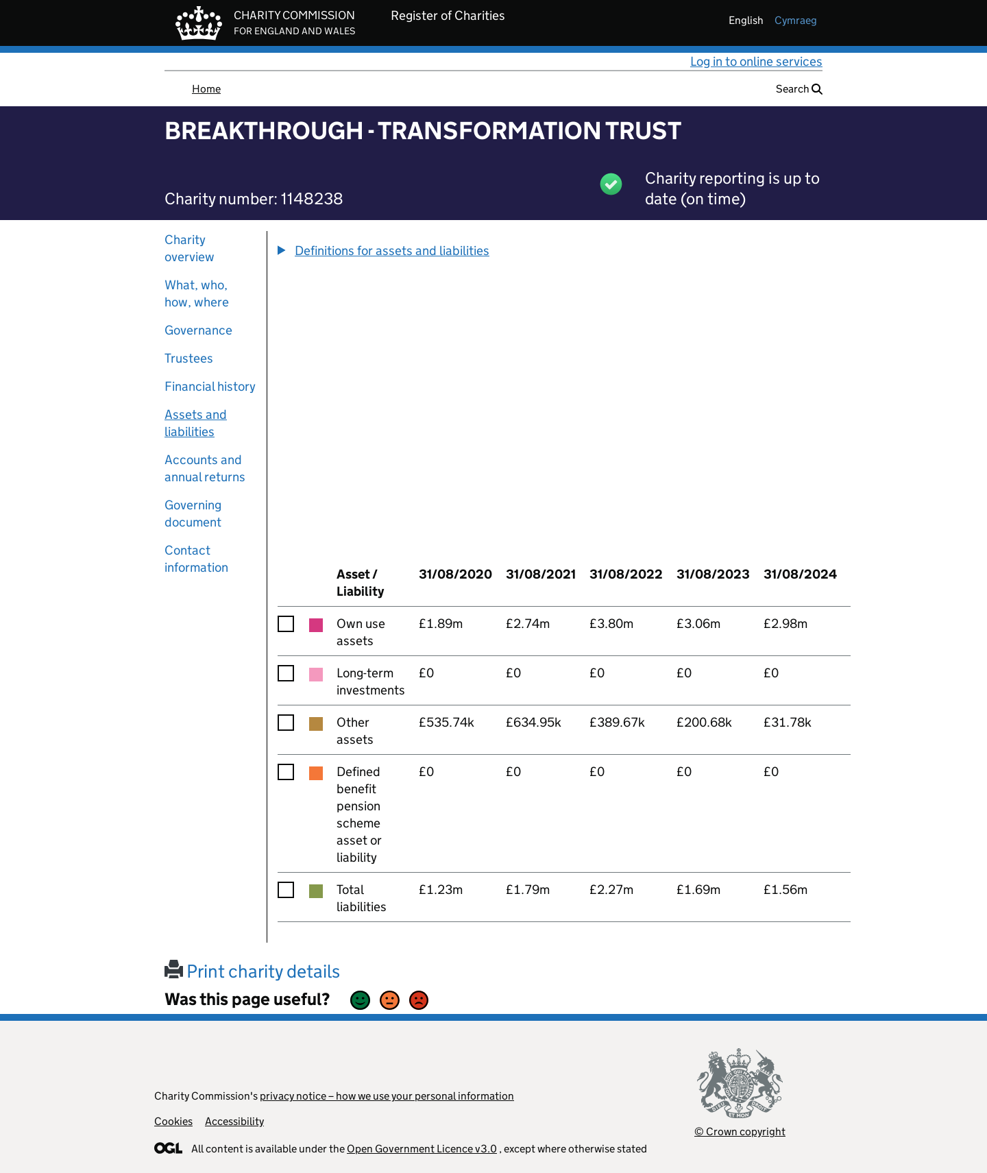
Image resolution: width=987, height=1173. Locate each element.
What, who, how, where (196, 293)
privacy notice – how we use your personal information (387, 1095)
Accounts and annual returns (204, 468)
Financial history (210, 386)
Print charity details (252, 971)
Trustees (188, 358)
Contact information (196, 558)
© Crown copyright (739, 1131)
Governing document (192, 513)
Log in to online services (756, 61)
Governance (198, 330)
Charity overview (189, 248)
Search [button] (799, 88)
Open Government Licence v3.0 (422, 1148)
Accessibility (234, 1121)
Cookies (173, 1121)
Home (206, 88)
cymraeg (796, 20)
